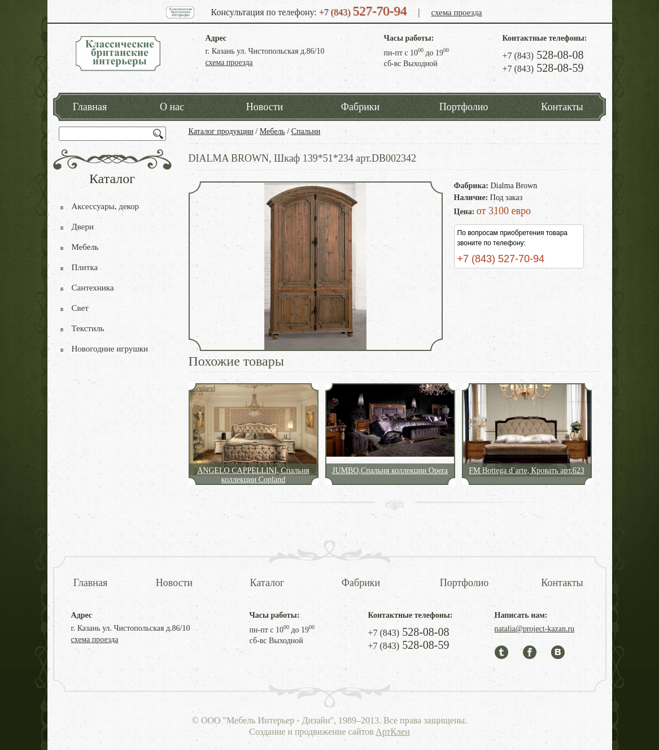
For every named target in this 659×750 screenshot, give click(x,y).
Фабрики (360, 106)
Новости (264, 106)
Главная (90, 106)
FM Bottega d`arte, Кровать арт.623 (526, 470)
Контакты (562, 106)
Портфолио (463, 106)
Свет (80, 308)
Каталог (267, 582)
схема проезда (456, 12)
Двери (83, 226)
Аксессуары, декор (105, 206)
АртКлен (393, 731)
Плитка (85, 267)
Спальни (306, 131)
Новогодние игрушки (110, 348)
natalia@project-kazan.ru (535, 629)
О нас (172, 106)
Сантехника (93, 287)
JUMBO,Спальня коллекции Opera (390, 470)
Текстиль (88, 328)
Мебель (272, 131)
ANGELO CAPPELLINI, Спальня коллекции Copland (253, 475)
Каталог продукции (221, 131)
